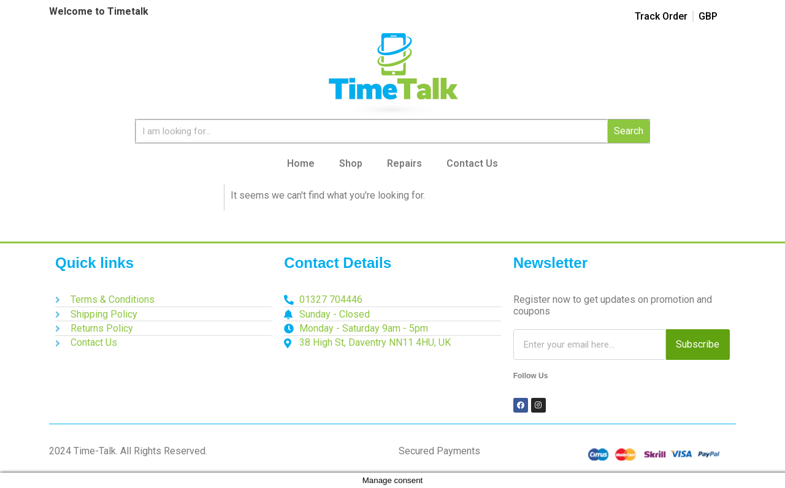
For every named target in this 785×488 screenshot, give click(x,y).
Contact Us (472, 163)
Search (628, 131)
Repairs (404, 163)
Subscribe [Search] (697, 344)
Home (301, 163)
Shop (350, 163)
